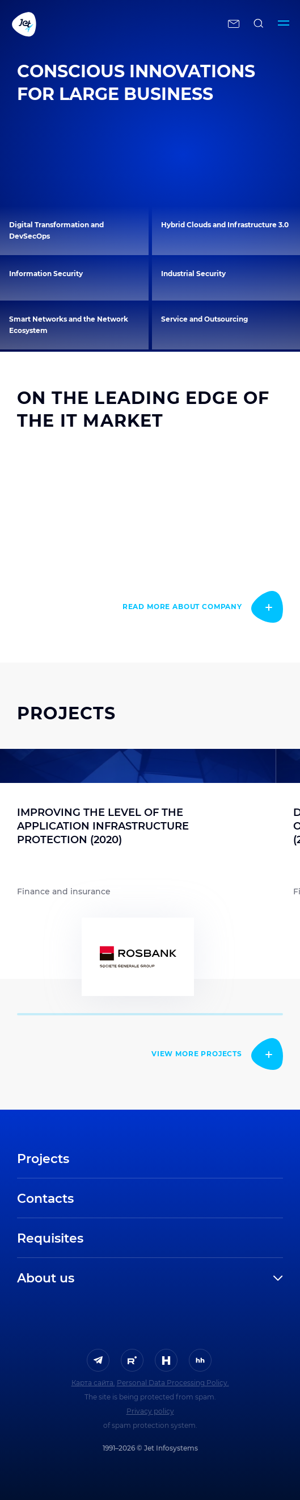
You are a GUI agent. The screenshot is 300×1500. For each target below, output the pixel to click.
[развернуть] (188, 1278)
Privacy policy (150, 1411)
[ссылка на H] (166, 1360)
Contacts (45, 1198)
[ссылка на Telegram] (98, 1360)
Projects (43, 1158)
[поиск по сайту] (258, 24)
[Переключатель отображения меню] (283, 24)
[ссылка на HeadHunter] (200, 1360)
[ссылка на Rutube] (132, 1360)
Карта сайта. (93, 1382)
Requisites (50, 1238)
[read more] (202, 607)
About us (45, 1278)
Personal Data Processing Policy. (173, 1382)
